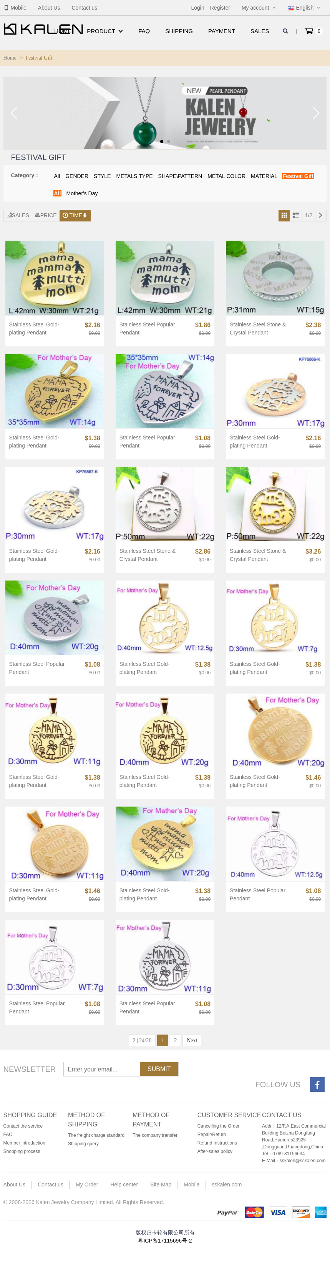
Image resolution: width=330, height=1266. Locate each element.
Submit (159, 1069)
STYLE (102, 176)
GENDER (76, 176)
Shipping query (83, 1143)
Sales (259, 31)
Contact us (84, 8)
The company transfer (155, 1135)
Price (46, 215)
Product (105, 31)
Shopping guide (30, 1115)
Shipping (179, 31)
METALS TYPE (134, 176)
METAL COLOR (226, 176)
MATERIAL (264, 176)
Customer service (229, 1115)
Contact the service (23, 1126)
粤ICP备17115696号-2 (165, 1241)
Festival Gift (298, 176)
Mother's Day (82, 193)
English (300, 8)
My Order (87, 1184)
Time (75, 215)
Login (197, 8)
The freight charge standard (96, 1135)
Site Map (160, 1184)
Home (62, 31)
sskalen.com (227, 1184)
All (57, 176)
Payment (221, 31)
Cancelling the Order (218, 1126)
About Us (49, 8)
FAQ (144, 31)
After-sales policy (214, 1151)
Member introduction (24, 1143)
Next (192, 1040)
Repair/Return (211, 1134)
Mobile (15, 8)
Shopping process (21, 1151)
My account (255, 8)
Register (220, 8)
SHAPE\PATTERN (180, 176)
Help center (124, 1184)
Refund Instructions (217, 1143)
